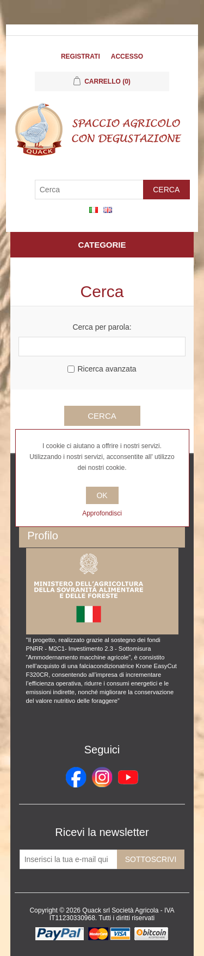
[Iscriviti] (69, 859)
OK (101, 495)
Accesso (127, 56)
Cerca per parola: (101, 327)
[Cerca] (89, 189)
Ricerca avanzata (106, 368)
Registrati (80, 56)
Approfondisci (102, 513)
